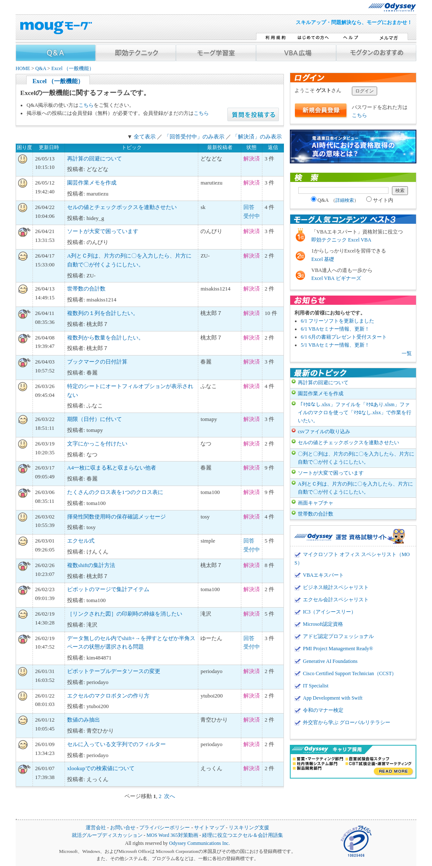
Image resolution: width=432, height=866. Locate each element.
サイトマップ (209, 828)
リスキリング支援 (249, 828)
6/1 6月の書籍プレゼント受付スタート (344, 337)
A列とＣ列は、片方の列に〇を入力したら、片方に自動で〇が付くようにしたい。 (355, 488)
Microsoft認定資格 (323, 624)
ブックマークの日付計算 (97, 361)
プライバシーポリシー (164, 828)
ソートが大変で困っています (102, 231)
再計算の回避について (94, 158)
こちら (86, 105)
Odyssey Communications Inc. (199, 843)
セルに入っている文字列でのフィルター (116, 744)
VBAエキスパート (323, 575)
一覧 (407, 353)
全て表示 (145, 136)
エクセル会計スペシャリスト (336, 600)
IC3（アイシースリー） (329, 612)
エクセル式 (80, 541)
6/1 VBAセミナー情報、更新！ (335, 329)
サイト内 (379, 200)
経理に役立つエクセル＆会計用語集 (242, 835)
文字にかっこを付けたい (97, 443)
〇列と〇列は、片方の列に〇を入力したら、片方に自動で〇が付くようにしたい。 (356, 458)
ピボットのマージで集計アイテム (108, 589)
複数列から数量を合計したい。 (105, 337)
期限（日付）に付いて (94, 419)
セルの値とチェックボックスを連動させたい (122, 207)
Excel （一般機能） (72, 68)
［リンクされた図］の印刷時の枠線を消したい (124, 614)
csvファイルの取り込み (324, 431)
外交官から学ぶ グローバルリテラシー (346, 722)
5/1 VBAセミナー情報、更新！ (335, 345)
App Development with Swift (332, 698)
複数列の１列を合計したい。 (102, 313)
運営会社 (96, 828)
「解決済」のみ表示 (257, 136)
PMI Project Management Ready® (338, 649)
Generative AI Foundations (330, 661)
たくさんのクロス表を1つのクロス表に (115, 492)
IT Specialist (316, 686)
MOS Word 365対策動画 (172, 835)
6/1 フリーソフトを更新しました (337, 321)
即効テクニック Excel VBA (341, 240)
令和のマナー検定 (323, 710)
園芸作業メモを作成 (91, 182)
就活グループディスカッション (107, 835)
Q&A (40, 68)
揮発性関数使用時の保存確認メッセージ (116, 516)
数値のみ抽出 (83, 720)
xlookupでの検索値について (101, 768)
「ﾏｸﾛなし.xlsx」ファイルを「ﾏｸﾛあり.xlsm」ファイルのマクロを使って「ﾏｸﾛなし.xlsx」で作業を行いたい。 (354, 412)
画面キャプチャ (315, 503)
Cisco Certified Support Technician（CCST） (350, 673)
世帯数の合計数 (86, 288)
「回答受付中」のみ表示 (194, 136)
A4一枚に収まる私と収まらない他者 (111, 467)
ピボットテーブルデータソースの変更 (113, 671)
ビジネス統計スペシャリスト (336, 587)
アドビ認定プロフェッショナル (338, 636)
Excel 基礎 (322, 259)
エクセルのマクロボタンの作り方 (108, 695)
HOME (23, 68)
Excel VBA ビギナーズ (336, 278)
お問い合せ (122, 828)
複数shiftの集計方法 (91, 565)
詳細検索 (344, 200)
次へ (169, 796)
